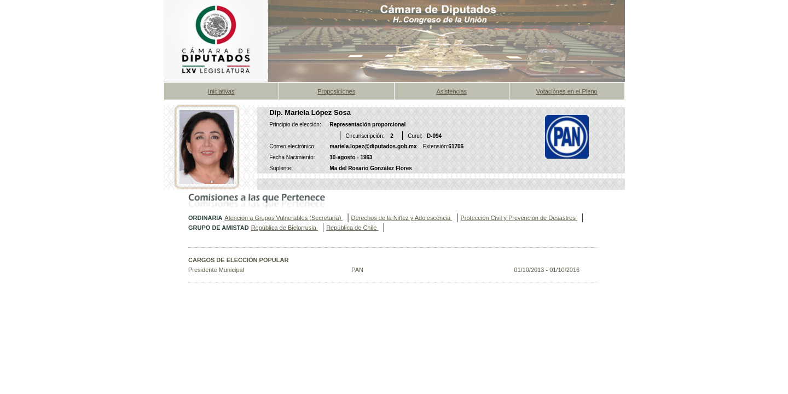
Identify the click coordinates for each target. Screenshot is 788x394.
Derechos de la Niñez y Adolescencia (402, 218)
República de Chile (352, 227)
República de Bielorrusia (284, 227)
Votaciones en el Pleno (567, 91)
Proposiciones (336, 91)
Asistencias (451, 91)
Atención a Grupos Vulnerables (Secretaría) (283, 218)
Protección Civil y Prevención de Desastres (518, 218)
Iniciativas (221, 91)
